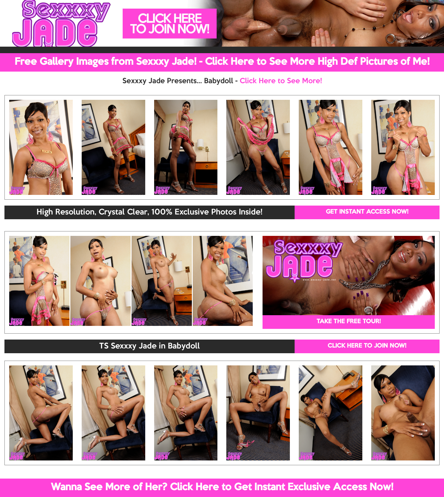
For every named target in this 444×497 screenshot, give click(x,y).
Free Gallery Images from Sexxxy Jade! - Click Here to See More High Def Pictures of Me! (222, 62)
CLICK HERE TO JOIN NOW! (367, 346)
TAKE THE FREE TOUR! (349, 321)
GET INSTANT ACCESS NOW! (367, 212)
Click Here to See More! (281, 81)
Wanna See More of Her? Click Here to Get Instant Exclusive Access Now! (222, 487)
